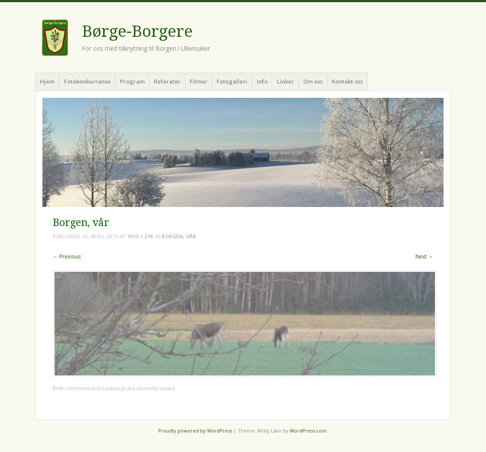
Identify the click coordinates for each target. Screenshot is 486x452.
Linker (285, 81)
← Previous (67, 256)
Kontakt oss (347, 81)
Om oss (313, 81)
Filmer (198, 81)
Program (132, 81)
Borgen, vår (179, 236)
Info (262, 81)
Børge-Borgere (137, 31)
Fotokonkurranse (87, 81)
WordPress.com (308, 430)
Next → (424, 256)
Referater (167, 81)
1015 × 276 (140, 236)
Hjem (47, 81)
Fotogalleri (232, 81)
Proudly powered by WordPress (195, 430)
